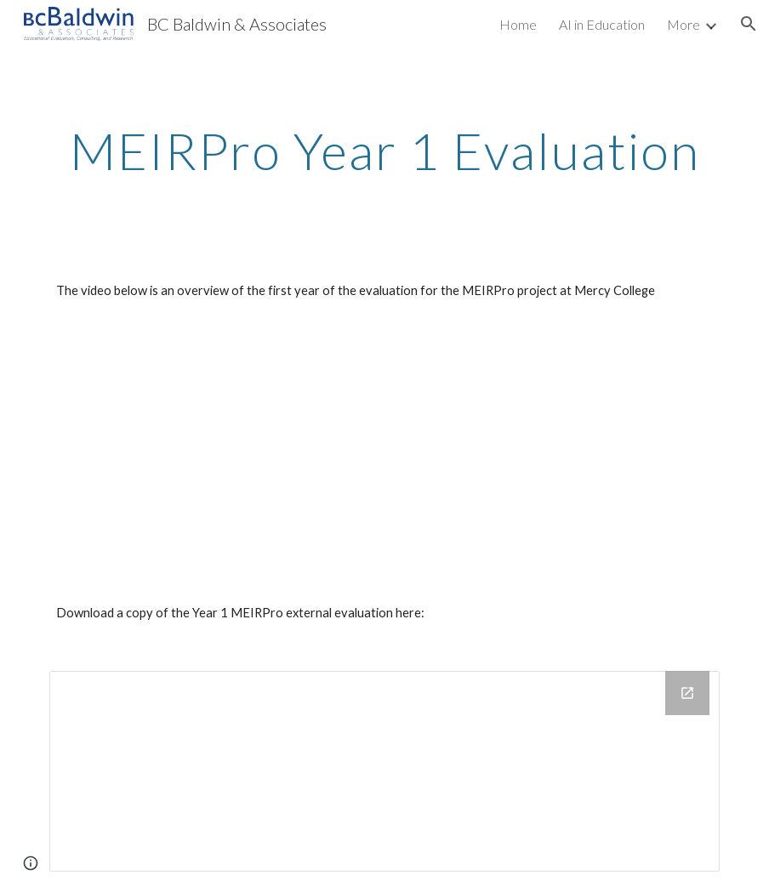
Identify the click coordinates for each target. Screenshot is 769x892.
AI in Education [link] (602, 24)
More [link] (683, 24)
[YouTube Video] (241, 451)
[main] (384, 150)
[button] (748, 23)
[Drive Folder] (384, 771)
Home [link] (518, 24)
